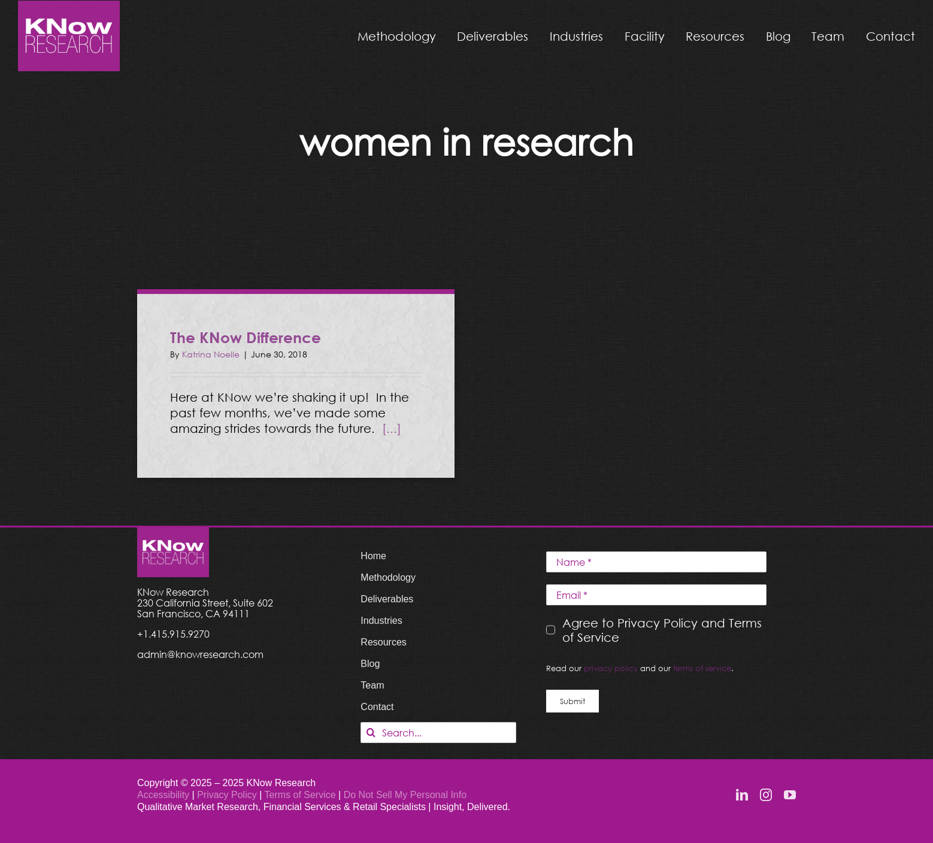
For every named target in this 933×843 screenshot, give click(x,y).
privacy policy (611, 668)
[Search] (371, 732)
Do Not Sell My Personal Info (405, 795)
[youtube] (790, 795)
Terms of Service (299, 795)
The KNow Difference (245, 337)
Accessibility (163, 795)
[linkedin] (742, 795)
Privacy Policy (228, 795)
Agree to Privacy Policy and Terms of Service (662, 629)
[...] (391, 428)
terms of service (702, 668)
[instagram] (766, 795)
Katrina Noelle (211, 354)
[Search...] (438, 732)
